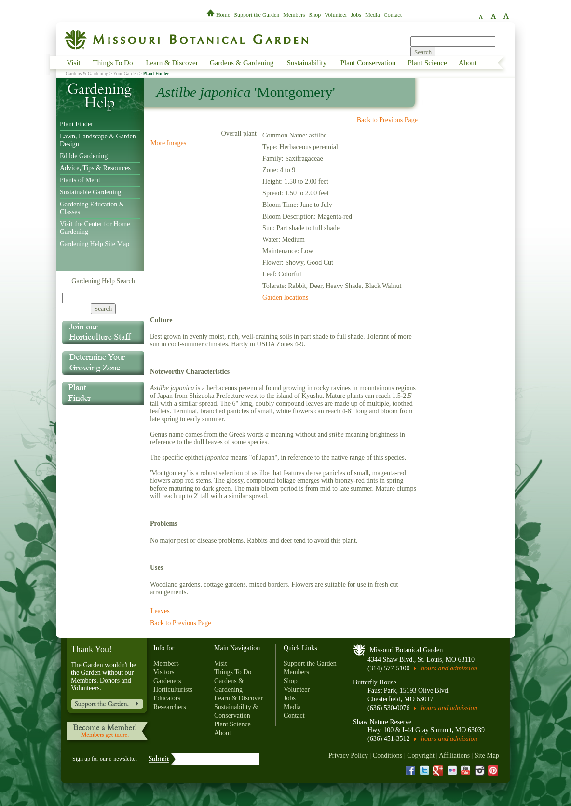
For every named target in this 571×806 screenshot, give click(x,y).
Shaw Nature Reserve (382, 721)
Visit (73, 63)
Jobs (356, 15)
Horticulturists (172, 689)
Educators (166, 698)
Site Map (487, 755)
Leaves (160, 611)
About (468, 63)
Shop (315, 15)
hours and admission (449, 668)
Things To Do (113, 63)
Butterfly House (374, 682)
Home (218, 15)
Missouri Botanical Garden (406, 650)
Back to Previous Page (387, 119)
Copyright (421, 755)
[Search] (104, 298)
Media (372, 15)
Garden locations (285, 297)
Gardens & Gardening (241, 63)
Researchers (169, 706)
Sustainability (307, 63)
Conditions (387, 755)
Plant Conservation (368, 63)
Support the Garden (256, 15)
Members (294, 15)
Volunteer (336, 15)
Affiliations (454, 755)
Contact (393, 15)
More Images (168, 143)
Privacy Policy (348, 755)
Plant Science (427, 63)
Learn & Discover (172, 63)
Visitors (164, 672)
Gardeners (167, 680)
